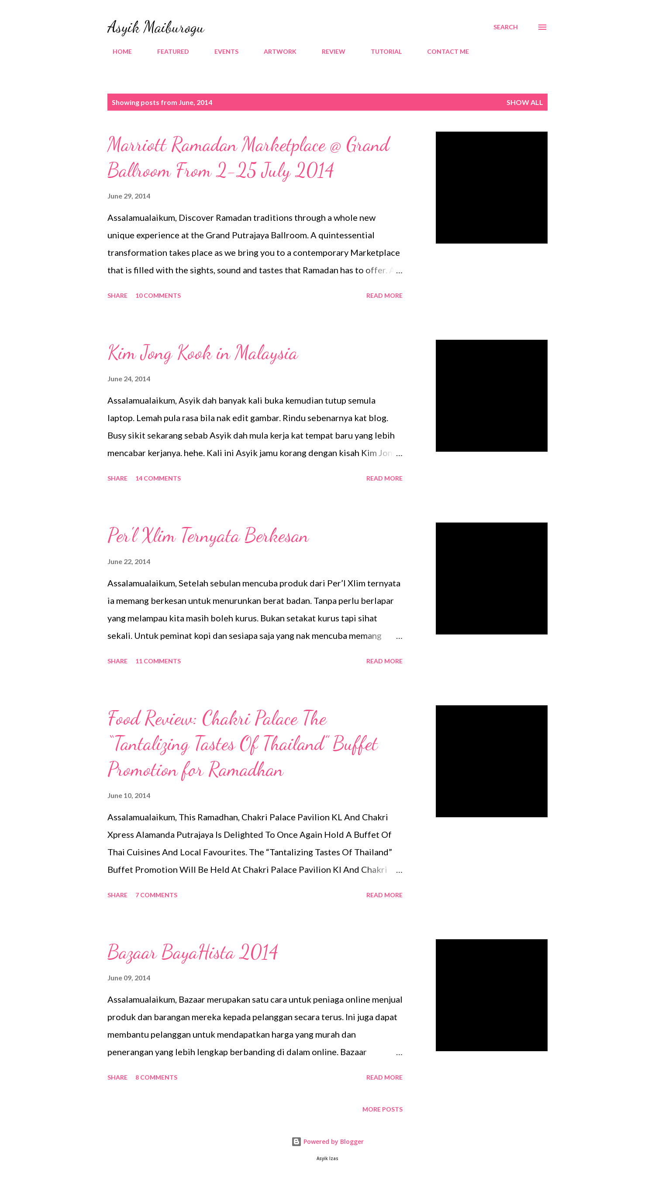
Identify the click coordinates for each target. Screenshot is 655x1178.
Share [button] (117, 295)
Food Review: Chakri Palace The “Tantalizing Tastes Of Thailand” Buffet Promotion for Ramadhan (242, 744)
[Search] (505, 27)
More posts (382, 1109)
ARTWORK (275, 51)
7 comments (156, 895)
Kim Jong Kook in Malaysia (202, 352)
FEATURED (168, 51)
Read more (384, 295)
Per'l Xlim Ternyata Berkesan (208, 535)
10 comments (158, 295)
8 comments (156, 1077)
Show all (525, 102)
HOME (117, 51)
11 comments (158, 661)
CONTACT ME (443, 51)
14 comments (158, 478)
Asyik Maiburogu (155, 26)
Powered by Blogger (327, 1141)
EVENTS (221, 51)
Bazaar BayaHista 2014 (193, 952)
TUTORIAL (380, 51)
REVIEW (328, 51)
